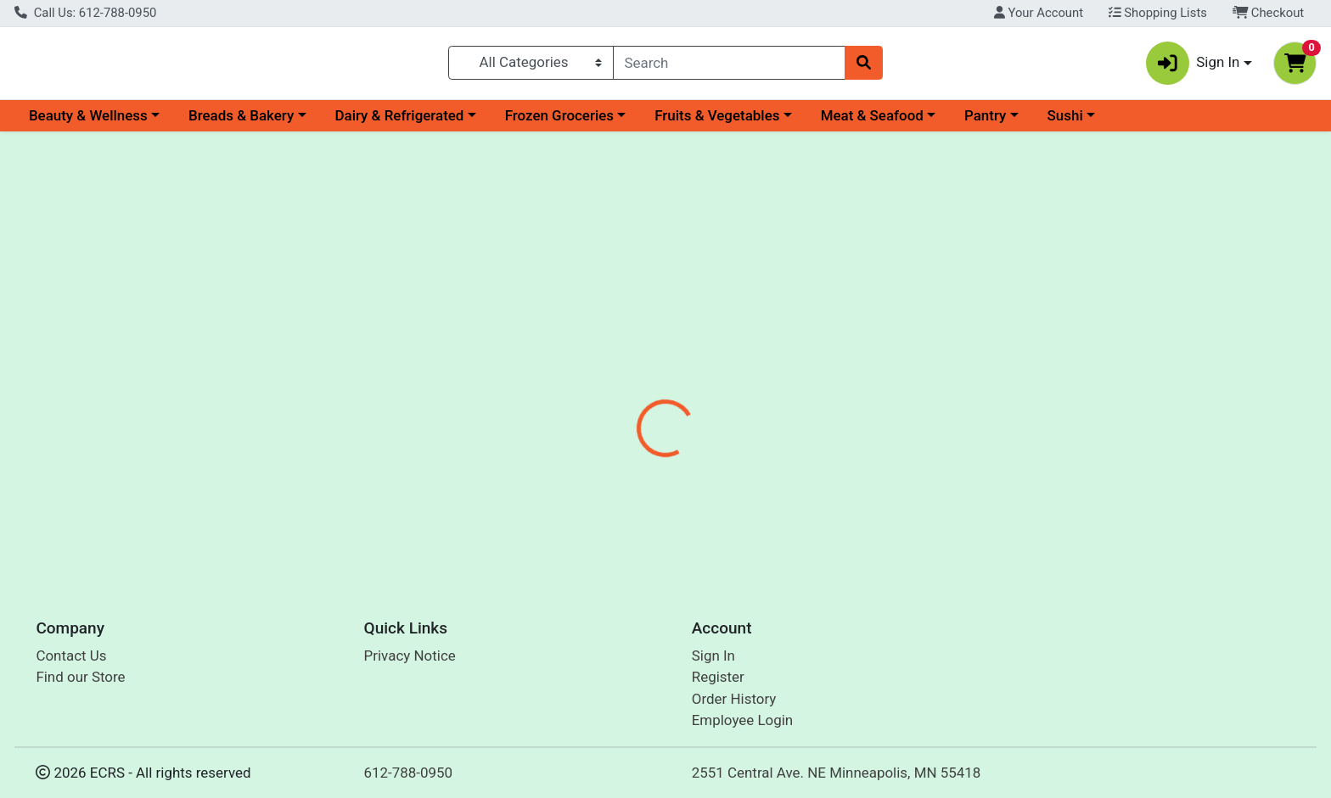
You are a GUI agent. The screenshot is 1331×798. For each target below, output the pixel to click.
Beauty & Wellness (88, 122)
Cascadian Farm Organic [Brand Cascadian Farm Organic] (805, 497)
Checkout (1269, 12)
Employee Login (742, 720)
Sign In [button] (1193, 66)
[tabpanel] (942, 485)
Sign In (713, 655)
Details (601, 390)
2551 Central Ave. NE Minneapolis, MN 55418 (836, 772)
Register (718, 677)
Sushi (1065, 122)
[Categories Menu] (530, 66)
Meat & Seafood (872, 122)
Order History (734, 698)
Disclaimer (682, 390)
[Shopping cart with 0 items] (1295, 66)
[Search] (729, 66)
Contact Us (71, 655)
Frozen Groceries (559, 122)
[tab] (602, 389)
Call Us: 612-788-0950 (85, 12)
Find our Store (80, 677)
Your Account (1038, 12)
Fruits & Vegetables (716, 122)
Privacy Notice (410, 655)
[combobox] (729, 66)
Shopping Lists (1158, 12)
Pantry (985, 122)
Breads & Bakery (241, 122)
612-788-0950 (408, 772)
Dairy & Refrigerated (398, 122)
